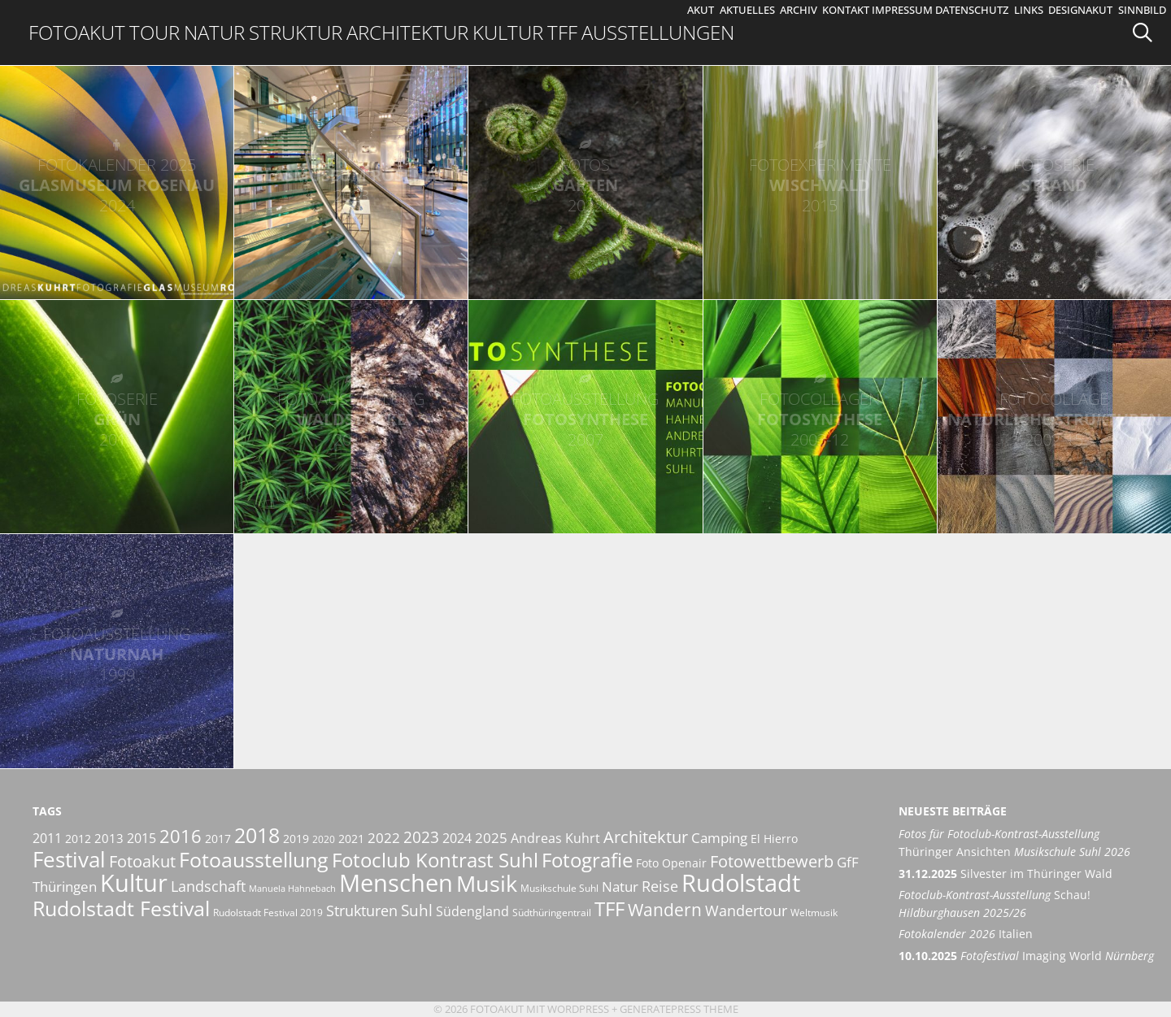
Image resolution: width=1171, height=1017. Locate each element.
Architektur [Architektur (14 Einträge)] (645, 836)
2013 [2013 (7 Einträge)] (109, 838)
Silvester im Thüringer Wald (1005, 873)
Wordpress (578, 1009)
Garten (585, 185)
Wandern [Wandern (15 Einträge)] (665, 909)
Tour (154, 32)
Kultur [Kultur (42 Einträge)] (134, 883)
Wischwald (820, 185)
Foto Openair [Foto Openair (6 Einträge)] (671, 863)
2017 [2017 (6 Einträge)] (218, 838)
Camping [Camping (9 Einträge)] (719, 837)
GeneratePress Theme (679, 1009)
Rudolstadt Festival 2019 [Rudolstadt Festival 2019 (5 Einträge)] (268, 912)
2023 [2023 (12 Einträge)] (421, 837)
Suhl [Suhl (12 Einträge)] (417, 910)
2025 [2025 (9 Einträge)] (491, 837)
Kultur (507, 32)
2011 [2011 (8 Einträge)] (47, 838)
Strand (1054, 185)
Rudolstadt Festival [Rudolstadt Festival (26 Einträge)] (121, 908)
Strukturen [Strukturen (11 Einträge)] (362, 910)
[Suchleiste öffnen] (1148, 32)
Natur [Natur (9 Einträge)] (620, 886)
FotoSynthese (585, 419)
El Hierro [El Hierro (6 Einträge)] (774, 838)
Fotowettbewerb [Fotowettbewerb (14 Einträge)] (772, 861)
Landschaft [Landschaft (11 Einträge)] (208, 886)
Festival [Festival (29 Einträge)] (69, 859)
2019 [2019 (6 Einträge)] (296, 838)
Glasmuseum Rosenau (116, 185)
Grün (116, 419)
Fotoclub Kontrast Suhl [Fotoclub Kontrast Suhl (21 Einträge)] (435, 860)
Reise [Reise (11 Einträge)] (660, 886)
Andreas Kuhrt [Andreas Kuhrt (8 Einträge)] (555, 838)
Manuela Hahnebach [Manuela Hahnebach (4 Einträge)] (292, 888)
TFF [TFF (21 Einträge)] (609, 909)
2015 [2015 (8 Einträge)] (141, 838)
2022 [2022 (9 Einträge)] (384, 837)
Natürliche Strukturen (1054, 419)
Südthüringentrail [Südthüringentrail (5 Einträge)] (551, 912)
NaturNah (116, 654)
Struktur (295, 32)
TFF (562, 32)
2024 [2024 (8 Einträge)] (457, 838)
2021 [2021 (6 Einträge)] (351, 838)
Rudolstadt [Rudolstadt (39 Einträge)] (740, 882)
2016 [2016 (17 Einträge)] (180, 836)
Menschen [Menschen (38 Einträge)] (396, 882)
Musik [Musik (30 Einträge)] (486, 883)
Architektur (407, 32)
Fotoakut (76, 32)
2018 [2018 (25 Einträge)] (257, 835)
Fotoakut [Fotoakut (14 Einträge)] (142, 861)
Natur (214, 32)
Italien (966, 933)
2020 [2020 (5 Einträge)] (323, 839)
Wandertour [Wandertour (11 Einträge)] (746, 910)
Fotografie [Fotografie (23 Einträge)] (587, 859)
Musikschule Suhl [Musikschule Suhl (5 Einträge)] (559, 888)
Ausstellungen (657, 32)
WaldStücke (350, 419)
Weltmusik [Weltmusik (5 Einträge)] (814, 912)
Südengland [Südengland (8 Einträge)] (472, 911)
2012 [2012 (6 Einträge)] (78, 838)
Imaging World (1026, 955)
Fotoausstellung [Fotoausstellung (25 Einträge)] (254, 859)
